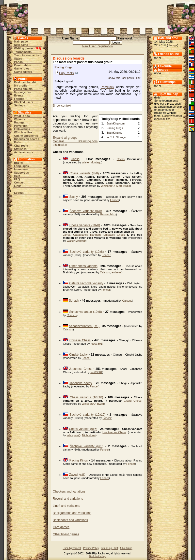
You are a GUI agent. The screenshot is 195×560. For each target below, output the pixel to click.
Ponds (18, 61)
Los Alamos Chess (114, 432)
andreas (116, 272)
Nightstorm (88, 435)
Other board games (66, 534)
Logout (19, 192)
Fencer (114, 200)
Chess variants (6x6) (83, 429)
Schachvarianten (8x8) (84, 326)
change (172, 45)
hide (157, 97)
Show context (62, 105)
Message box (23, 92)
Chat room (21, 145)
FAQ (17, 179)
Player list (20, 125)
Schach (74, 300)
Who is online (23, 132)
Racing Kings (63, 67)
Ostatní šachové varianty (86, 283)
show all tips (162, 118)
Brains (18, 162)
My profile (20, 85)
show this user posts (121, 77)
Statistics (20, 148)
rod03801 (96, 343)
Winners (19, 119)
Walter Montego (91, 162)
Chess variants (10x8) (84, 225)
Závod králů (77, 475)
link (138, 77)
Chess (75, 159)
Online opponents (26, 135)
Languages (21, 165)
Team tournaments (26, 55)
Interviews (21, 169)
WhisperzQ (108, 185)
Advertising (126, 548)
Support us (21, 172)
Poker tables (22, 65)
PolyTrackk (66, 73)
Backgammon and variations (72, 513)
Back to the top (97, 556)
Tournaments (23, 51)
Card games (61, 527)
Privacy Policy (91, 548)
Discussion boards (26, 139)
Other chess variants (83, 266)
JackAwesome (172, 115)
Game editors (23, 71)
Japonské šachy (81, 383)
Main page (21, 41)
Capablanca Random (87, 234)
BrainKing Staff (109, 548)
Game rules (21, 68)
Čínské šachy (78, 354)
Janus (66, 234)
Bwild (126, 185)
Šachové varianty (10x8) (87, 252)
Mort (119, 185)
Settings (19, 105)
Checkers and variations (69, 491)
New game (21, 44)
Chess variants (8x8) (84, 173)
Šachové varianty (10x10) (87, 414)
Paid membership (26, 82)
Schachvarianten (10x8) (85, 312)
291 (37, 48)
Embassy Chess (114, 234)
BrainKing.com (115, 123)
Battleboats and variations (70, 520)
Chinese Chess (79, 340)
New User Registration (97, 46)
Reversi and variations (68, 498)
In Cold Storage (116, 137)
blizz (113, 214)
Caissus (105, 272)
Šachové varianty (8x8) (86, 211)
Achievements (23, 152)
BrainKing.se (114, 132)
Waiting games (24, 48)
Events (18, 95)
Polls (17, 142)
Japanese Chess (80, 369)
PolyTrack (107, 87)
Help (17, 175)
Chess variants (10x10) (86, 397)
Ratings (19, 122)
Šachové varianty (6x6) (86, 446)
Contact (19, 182)
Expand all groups (65, 137)
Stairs (18, 58)
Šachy (73, 197)
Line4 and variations (66, 506)
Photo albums (23, 88)
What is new (22, 115)
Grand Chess (132, 400)
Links (18, 185)
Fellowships (22, 129)
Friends (19, 98)
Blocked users (23, 102)
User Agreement (72, 548)
